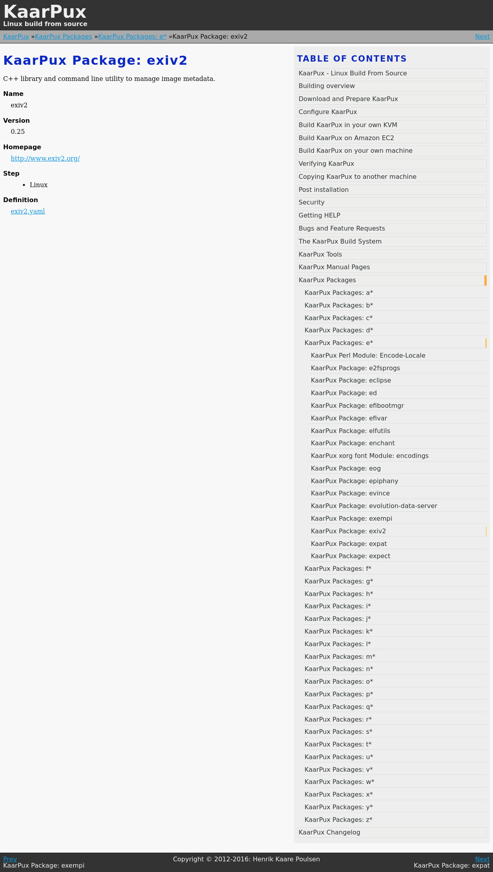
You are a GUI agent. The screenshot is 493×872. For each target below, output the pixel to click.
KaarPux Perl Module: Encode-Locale (368, 355)
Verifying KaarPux (326, 163)
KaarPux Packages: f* (338, 568)
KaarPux (45, 11)
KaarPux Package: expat (349, 544)
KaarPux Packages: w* (339, 782)
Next (482, 36)
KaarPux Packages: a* (339, 292)
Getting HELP (319, 215)
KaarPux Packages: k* (339, 631)
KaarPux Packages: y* (339, 807)
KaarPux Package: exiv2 (348, 531)
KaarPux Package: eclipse (351, 380)
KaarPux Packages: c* (339, 318)
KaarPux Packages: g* (339, 581)
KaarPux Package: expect (350, 556)
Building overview (327, 86)
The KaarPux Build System (340, 241)
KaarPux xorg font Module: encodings (370, 455)
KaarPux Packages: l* (338, 644)
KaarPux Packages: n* (339, 669)
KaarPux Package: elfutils (350, 431)
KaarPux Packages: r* (338, 719)
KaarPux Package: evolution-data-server (374, 506)
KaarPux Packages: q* (339, 707)
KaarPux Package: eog (346, 468)
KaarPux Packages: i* (338, 606)
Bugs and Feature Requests (342, 228)
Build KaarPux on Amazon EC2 (346, 138)
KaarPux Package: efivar (349, 418)
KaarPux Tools (320, 254)
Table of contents (352, 59)
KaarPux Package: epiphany (354, 481)
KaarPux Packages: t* (338, 744)
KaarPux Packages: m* (340, 656)
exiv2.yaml (28, 211)
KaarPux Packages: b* (339, 305)
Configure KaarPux (328, 112)
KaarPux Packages (63, 36)
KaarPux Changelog (329, 832)
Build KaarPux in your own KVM (348, 125)
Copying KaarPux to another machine (357, 176)
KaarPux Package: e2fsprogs (355, 368)
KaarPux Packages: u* (339, 757)
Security (312, 202)
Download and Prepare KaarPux (348, 99)
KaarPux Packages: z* (339, 819)
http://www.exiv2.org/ (45, 158)
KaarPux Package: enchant (353, 443)
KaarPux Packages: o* (339, 681)
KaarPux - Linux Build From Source (353, 73)
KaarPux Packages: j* (338, 619)
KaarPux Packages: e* (132, 36)
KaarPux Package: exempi (351, 518)
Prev (10, 859)
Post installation (324, 189)
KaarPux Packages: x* (339, 794)
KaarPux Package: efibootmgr (357, 405)
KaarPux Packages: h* (339, 594)
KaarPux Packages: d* (339, 330)
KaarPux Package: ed (344, 393)
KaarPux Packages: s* (339, 731)
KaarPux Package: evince (350, 493)
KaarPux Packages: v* (339, 769)
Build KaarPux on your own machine (356, 150)
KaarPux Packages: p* (339, 694)
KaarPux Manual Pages (334, 267)
